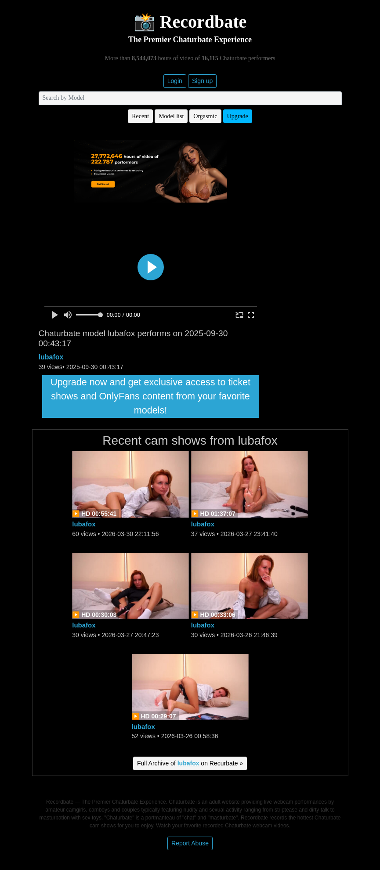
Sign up (202, 80)
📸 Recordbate (190, 22)
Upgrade (237, 116)
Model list (171, 116)
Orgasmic (205, 116)
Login (174, 80)
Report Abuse (190, 843)
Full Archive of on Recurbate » (190, 763)
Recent (140, 116)
